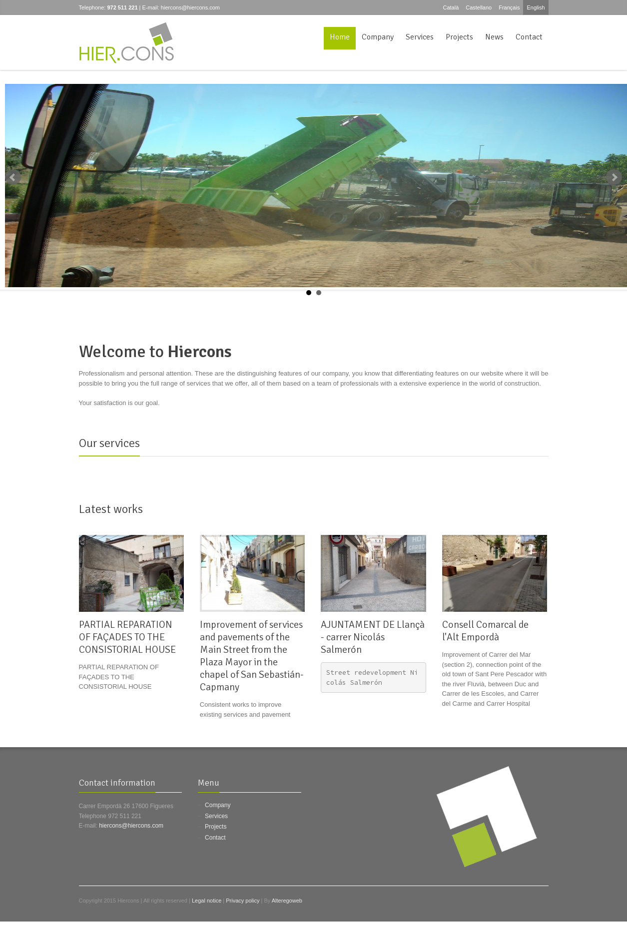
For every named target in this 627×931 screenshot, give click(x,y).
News (494, 37)
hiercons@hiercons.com (190, 7)
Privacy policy (242, 901)
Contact (529, 37)
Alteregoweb (287, 901)
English (536, 7)
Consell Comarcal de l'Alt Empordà (485, 630)
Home (340, 37)
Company (378, 37)
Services (420, 37)
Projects (459, 37)
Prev (13, 177)
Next (614, 177)
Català (451, 7)
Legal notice (206, 901)
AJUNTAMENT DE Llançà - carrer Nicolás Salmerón (373, 637)
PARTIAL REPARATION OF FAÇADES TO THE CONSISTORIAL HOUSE (127, 637)
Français (509, 7)
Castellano (479, 7)
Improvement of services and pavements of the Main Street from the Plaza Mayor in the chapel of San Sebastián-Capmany (252, 655)
